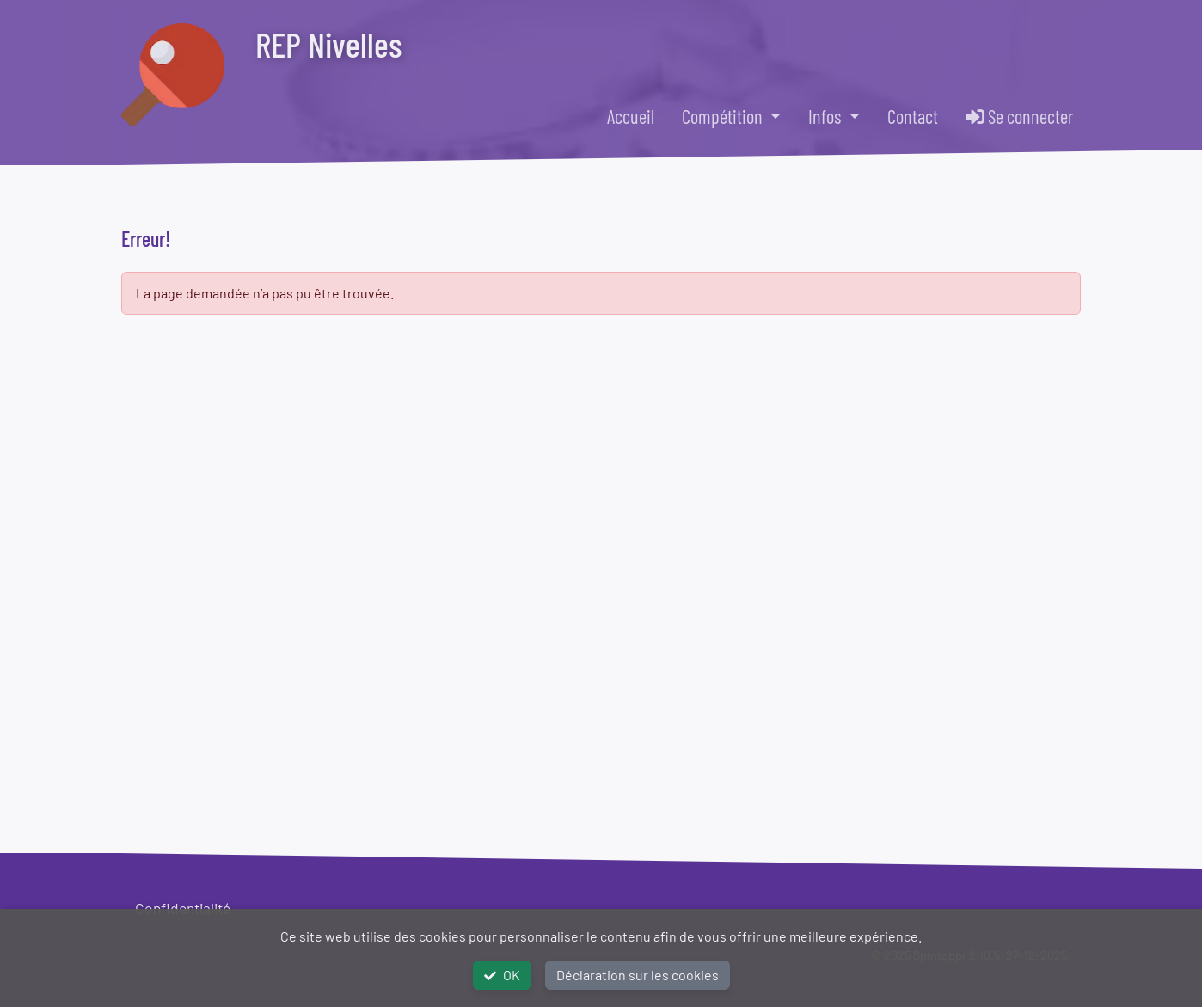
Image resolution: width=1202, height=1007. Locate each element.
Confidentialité (182, 908)
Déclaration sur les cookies (637, 975)
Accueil (630, 116)
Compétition (724, 116)
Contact (912, 116)
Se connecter (1020, 116)
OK (502, 975)
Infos (826, 116)
